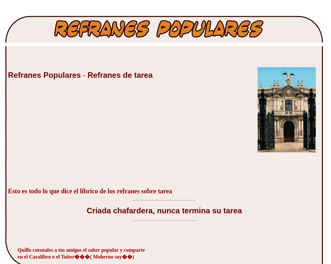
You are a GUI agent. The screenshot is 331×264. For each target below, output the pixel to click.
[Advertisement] (56, 136)
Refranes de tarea (120, 75)
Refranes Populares (45, 75)
